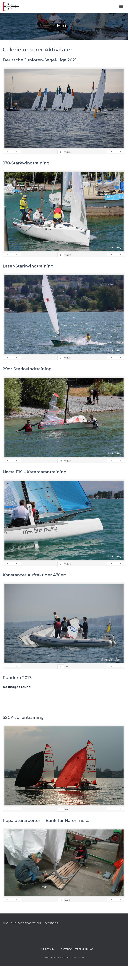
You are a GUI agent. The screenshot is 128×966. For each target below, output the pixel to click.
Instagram (34, 949)
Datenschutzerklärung (77, 949)
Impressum (47, 949)
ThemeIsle (78, 957)
